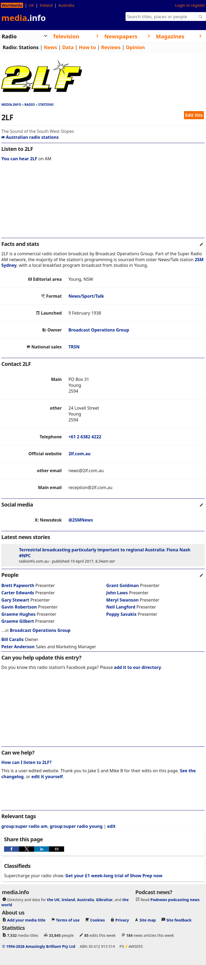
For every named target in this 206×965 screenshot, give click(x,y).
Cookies (97, 920)
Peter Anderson (18, 647)
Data (68, 47)
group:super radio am (24, 826)
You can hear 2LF (19, 159)
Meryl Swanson (122, 600)
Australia (66, 5)
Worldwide (12, 5)
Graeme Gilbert (17, 621)
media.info (11, 104)
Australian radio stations (30, 137)
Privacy (122, 920)
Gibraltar (104, 899)
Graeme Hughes (18, 614)
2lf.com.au (79, 454)
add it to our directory (137, 667)
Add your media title (26, 920)
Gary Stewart (15, 600)
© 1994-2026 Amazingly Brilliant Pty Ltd (38, 946)
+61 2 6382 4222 (84, 437)
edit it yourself (47, 777)
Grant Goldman (122, 585)
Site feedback (179, 920)
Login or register (190, 5)
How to (87, 47)
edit (111, 826)
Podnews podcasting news (175, 899)
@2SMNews (80, 520)
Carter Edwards (17, 593)
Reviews (111, 47)
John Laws (117, 593)
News (50, 47)
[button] (11, 849)
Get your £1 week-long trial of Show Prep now (114, 876)
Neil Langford (120, 607)
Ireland (46, 5)
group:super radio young (76, 826)
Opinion (135, 47)
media (23, 17)
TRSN (74, 347)
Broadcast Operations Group (98, 330)
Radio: (10, 47)
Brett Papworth (17, 585)
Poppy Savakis (121, 614)
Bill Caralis (12, 639)
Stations (29, 47)
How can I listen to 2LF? (26, 762)
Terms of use (68, 920)
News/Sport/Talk (86, 296)
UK (31, 5)
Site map (147, 920)
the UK (53, 899)
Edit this (194, 115)
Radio (29, 104)
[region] (103, 203)
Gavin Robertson (19, 607)
